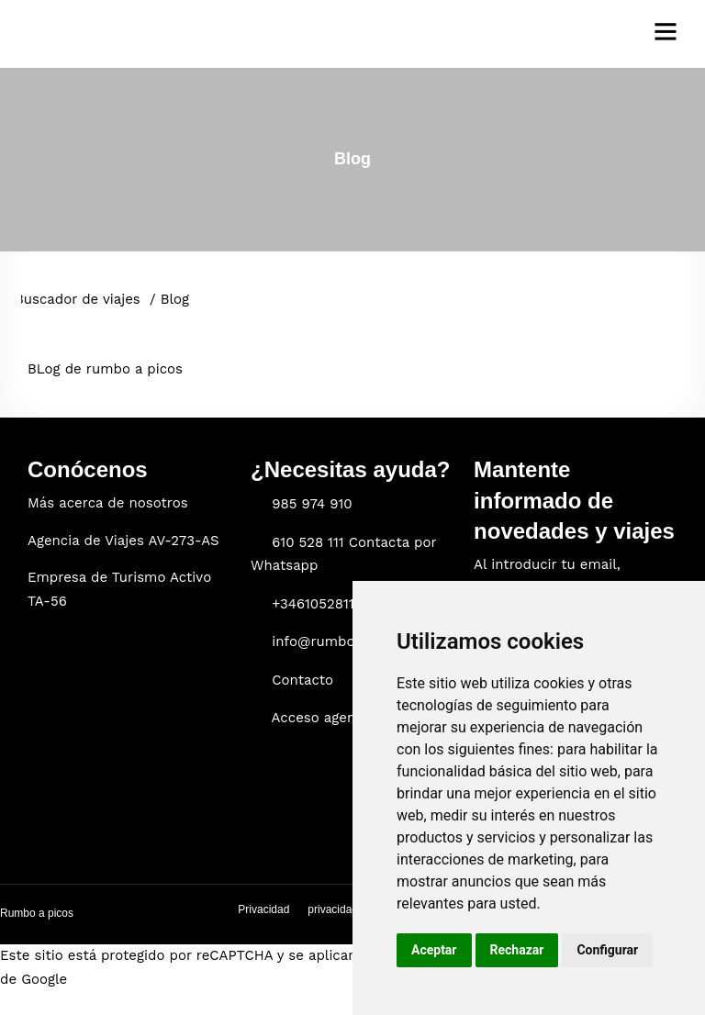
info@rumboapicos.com (351, 641)
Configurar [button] (607, 949)
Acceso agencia (323, 717)
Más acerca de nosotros (108, 503)
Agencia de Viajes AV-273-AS (123, 540)
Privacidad (263, 909)
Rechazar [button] (517, 949)
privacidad (333, 909)
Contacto (302, 680)
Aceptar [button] (434, 949)
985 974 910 (312, 504)
